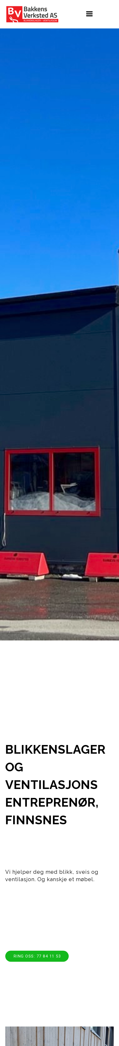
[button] (89, 14)
